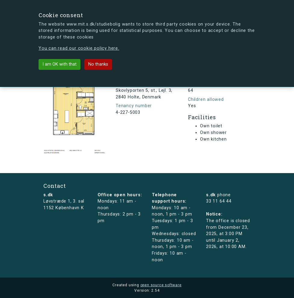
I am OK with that (59, 64)
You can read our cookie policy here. (79, 48)
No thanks (98, 64)
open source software (161, 285)
